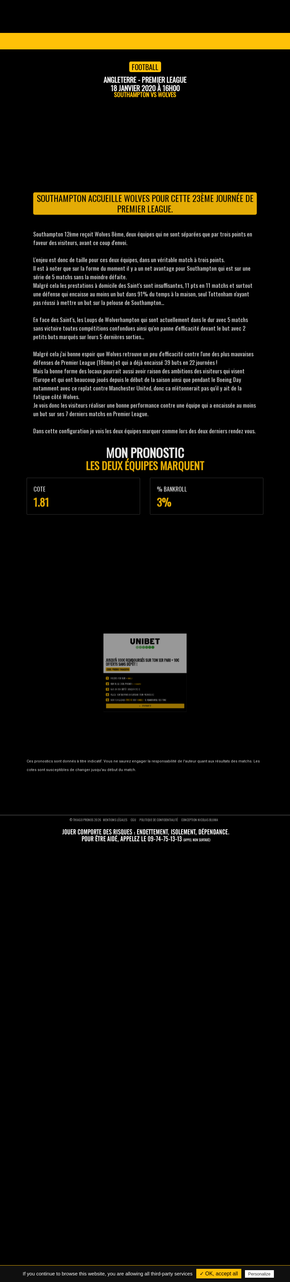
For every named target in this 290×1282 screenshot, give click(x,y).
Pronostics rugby (165, 779)
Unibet (139, 859)
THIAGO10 (142, 861)
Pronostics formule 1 (168, 788)
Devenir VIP (146, 41)
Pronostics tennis (165, 771)
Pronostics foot (164, 753)
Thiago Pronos (56, 741)
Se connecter (239, 41)
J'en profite (145, 869)
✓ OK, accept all (219, 1273)
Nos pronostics (49, 762)
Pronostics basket (166, 762)
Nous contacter (49, 771)
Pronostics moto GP (167, 796)
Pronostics (101, 41)
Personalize (259, 1273)
